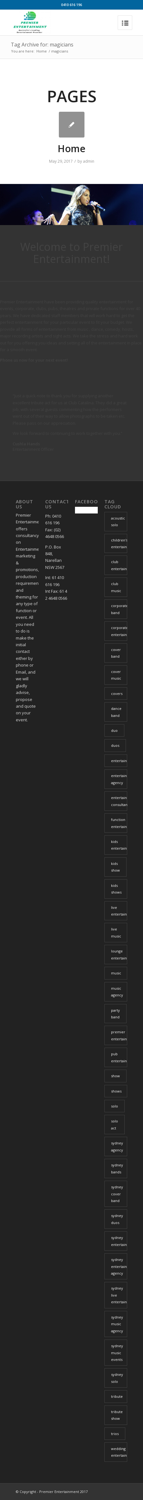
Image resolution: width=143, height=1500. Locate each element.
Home (41, 51)
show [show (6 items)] (115, 1075)
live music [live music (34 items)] (116, 932)
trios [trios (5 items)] (115, 1433)
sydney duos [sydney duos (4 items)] (117, 1219)
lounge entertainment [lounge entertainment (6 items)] (119, 954)
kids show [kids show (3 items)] (115, 867)
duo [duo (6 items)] (114, 730)
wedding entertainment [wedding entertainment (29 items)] (119, 1452)
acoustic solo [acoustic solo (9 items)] (118, 521)
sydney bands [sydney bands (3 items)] (117, 1168)
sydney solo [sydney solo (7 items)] (117, 1377)
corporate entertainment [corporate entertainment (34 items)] (119, 631)
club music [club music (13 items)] (116, 587)
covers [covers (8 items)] (116, 693)
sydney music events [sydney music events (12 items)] (117, 1352)
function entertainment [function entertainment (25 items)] (119, 823)
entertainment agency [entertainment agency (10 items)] (119, 779)
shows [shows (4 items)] (116, 1091)
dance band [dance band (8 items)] (116, 712)
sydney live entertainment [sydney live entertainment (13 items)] (119, 1295)
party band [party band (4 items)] (115, 1013)
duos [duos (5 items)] (115, 745)
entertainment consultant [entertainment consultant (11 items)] (119, 801)
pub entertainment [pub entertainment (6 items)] (119, 1057)
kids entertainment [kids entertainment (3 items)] (119, 845)
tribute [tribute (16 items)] (117, 1396)
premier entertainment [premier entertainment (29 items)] (119, 1035)
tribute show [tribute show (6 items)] (117, 1415)
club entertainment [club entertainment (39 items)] (119, 565)
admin (88, 161)
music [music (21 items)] (116, 973)
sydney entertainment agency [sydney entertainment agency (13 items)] (119, 1266)
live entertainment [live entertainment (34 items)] (119, 910)
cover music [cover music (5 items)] (116, 675)
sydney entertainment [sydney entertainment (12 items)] (119, 1241)
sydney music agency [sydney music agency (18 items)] (117, 1324)
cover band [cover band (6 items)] (116, 653)
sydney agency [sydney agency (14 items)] (117, 1146)
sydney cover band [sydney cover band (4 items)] (117, 1194)
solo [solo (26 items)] (114, 1106)
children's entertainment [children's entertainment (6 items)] (119, 543)
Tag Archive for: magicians (42, 44)
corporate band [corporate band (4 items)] (119, 609)
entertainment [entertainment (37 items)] (119, 760)
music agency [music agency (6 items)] (117, 991)
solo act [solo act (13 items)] (114, 1124)
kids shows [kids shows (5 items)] (116, 889)
